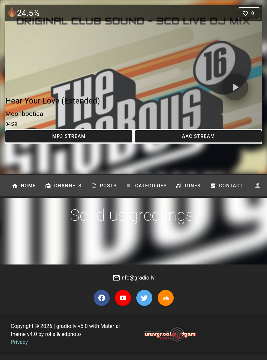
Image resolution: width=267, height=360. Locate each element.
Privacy (19, 342)
